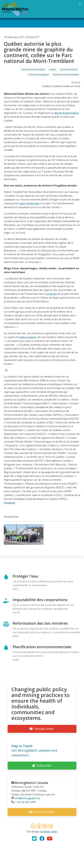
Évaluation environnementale (66, 74)
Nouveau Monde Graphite (33, 69)
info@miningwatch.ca (27, 798)
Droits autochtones (69, 69)
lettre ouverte (28, 337)
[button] (23, 544)
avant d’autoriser (29, 203)
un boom (51, 294)
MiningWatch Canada (31, 783)
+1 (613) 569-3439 (25, 802)
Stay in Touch (21, 746)
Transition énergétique (38, 74)
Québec (52, 69)
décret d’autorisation (66, 113)
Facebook (9, 502)
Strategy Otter (48, 831)
